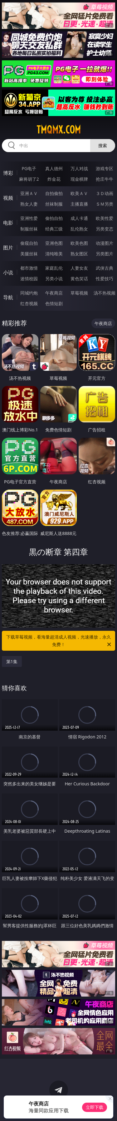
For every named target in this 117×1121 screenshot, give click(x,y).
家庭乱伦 (54, 268)
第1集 (11, 661)
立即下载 (94, 1107)
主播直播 (79, 204)
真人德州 (54, 168)
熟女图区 (79, 254)
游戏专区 (104, 168)
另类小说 (54, 278)
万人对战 (79, 168)
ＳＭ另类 (104, 204)
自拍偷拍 (54, 193)
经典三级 (54, 229)
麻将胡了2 (29, 179)
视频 (8, 197)
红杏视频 (29, 303)
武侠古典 (104, 268)
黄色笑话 (79, 278)
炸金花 (54, 179)
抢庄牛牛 (104, 179)
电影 (8, 222)
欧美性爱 (104, 218)
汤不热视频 (104, 293)
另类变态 (104, 229)
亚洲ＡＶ (29, 193)
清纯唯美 (54, 254)
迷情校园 (29, 278)
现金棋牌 (79, 179)
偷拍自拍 (54, 218)
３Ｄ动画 (104, 193)
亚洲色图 (54, 243)
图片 (8, 247)
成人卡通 (79, 218)
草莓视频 (79, 293)
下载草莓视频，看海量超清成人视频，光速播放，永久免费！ (59, 641)
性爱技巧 (104, 278)
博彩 (8, 173)
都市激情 (29, 268)
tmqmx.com (59, 129)
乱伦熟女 (79, 229)
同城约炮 (29, 293)
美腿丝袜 (29, 254)
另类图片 (104, 254)
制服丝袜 (29, 229)
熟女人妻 (29, 204)
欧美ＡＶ (79, 193)
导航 (8, 297)
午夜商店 (54, 293)
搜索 (102, 145)
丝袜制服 (54, 204)
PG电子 (29, 168)
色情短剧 (54, 303)
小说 (8, 272)
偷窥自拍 (29, 243)
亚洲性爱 (29, 218)
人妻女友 (79, 268)
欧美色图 (79, 243)
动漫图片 (104, 243)
